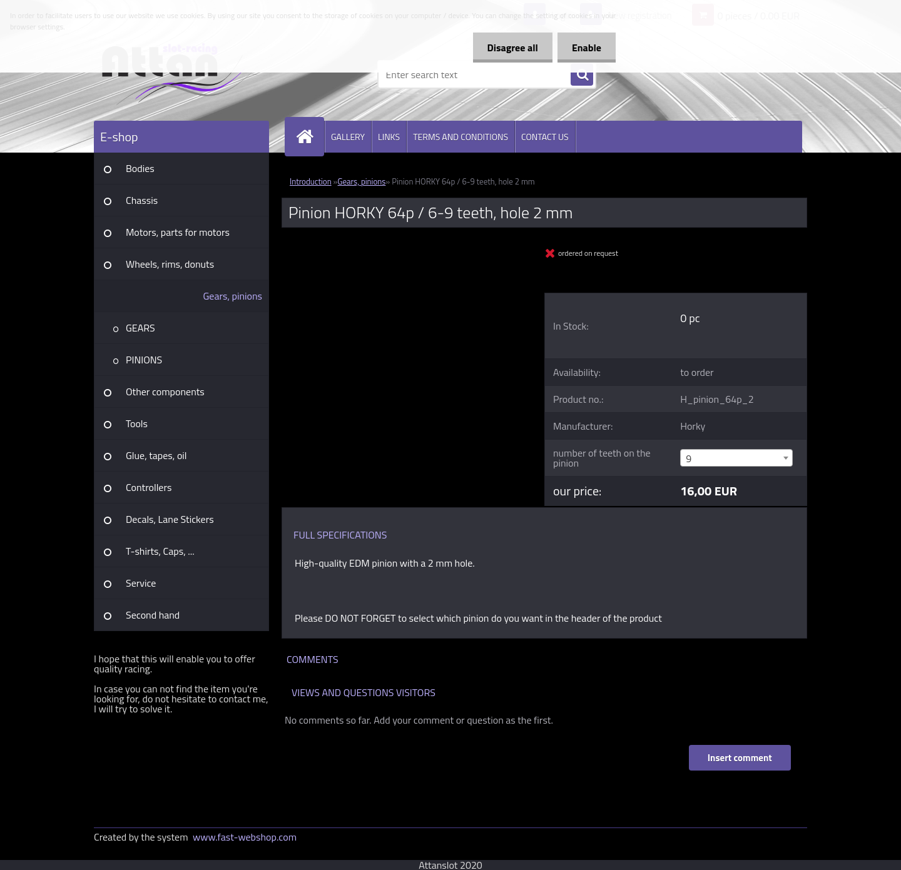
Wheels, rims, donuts (170, 263)
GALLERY (348, 136)
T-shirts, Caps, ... (160, 551)
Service (141, 582)
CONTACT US (545, 136)
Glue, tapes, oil (156, 455)
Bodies (140, 168)
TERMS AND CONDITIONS (460, 136)
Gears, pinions (232, 295)
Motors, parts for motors (178, 232)
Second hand (153, 614)
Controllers (148, 487)
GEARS (140, 327)
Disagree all (509, 47)
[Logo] (180, 74)
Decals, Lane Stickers (170, 519)
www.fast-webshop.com (245, 836)
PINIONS (144, 359)
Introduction (311, 181)
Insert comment (739, 758)
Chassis (142, 200)
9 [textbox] (688, 458)
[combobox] (736, 458)
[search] (582, 75)
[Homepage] (309, 137)
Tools (137, 423)
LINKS (389, 136)
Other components (165, 391)
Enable (585, 47)
